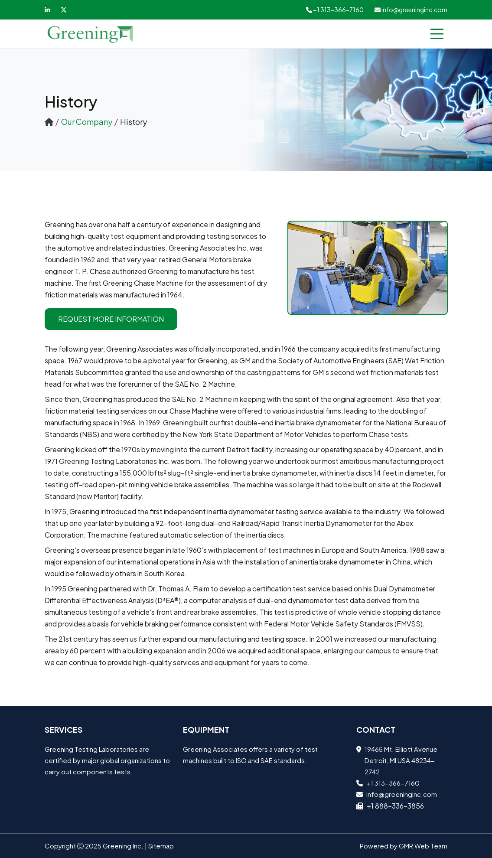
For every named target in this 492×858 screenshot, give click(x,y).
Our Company (86, 122)
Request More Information (111, 318)
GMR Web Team (423, 846)
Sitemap (161, 846)
